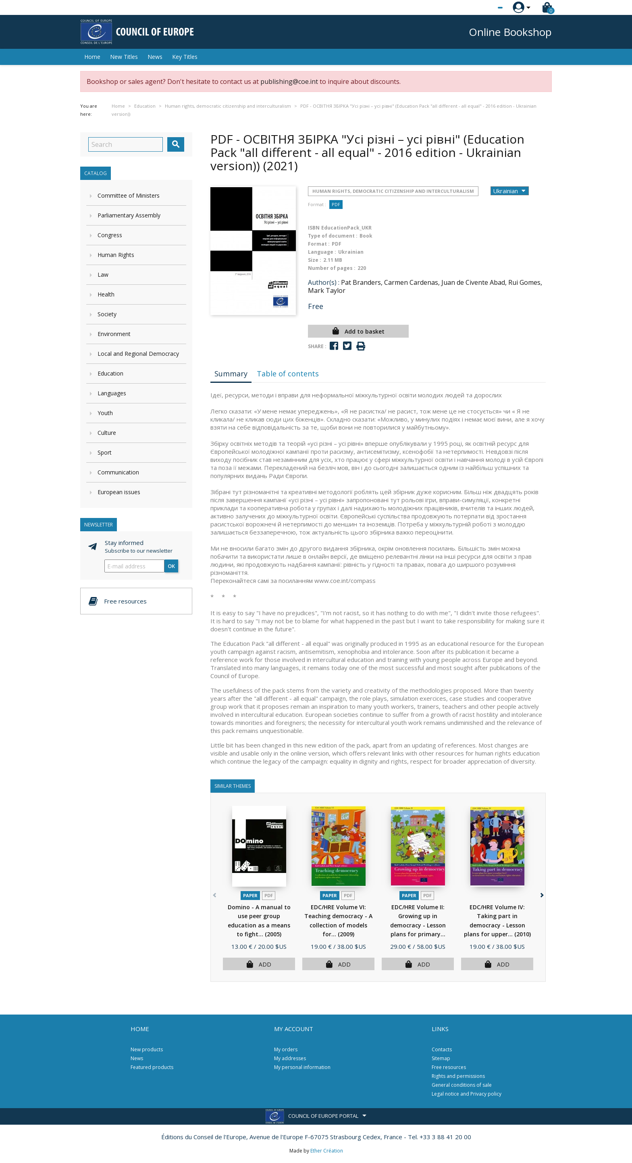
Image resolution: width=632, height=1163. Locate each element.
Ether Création (326, 1150)
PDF (336, 204)
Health (106, 294)
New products (147, 1049)
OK (171, 566)
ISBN (314, 227)
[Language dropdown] (485, 8)
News (155, 57)
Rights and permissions (458, 1076)
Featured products (152, 1067)
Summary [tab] (230, 373)
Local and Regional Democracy (138, 353)
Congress (110, 235)
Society (107, 314)
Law (103, 274)
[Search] (125, 144)
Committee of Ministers (129, 195)
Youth (105, 413)
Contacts (442, 1049)
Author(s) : (323, 282)
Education (110, 373)
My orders (285, 1049)
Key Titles (185, 57)
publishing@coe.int (289, 81)
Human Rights (116, 255)
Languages (112, 393)
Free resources (449, 1067)
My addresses (290, 1058)
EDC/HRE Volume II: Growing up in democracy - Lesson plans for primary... (418, 925)
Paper (250, 895)
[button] (541, 893)
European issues (119, 492)
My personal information (302, 1067)
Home (92, 57)
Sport (105, 452)
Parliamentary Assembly (129, 215)
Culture (107, 432)
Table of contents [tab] (288, 373)
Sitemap (441, 1058)
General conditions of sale (462, 1085)
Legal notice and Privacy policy (466, 1093)
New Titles (124, 57)
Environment (114, 334)
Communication (118, 472)
